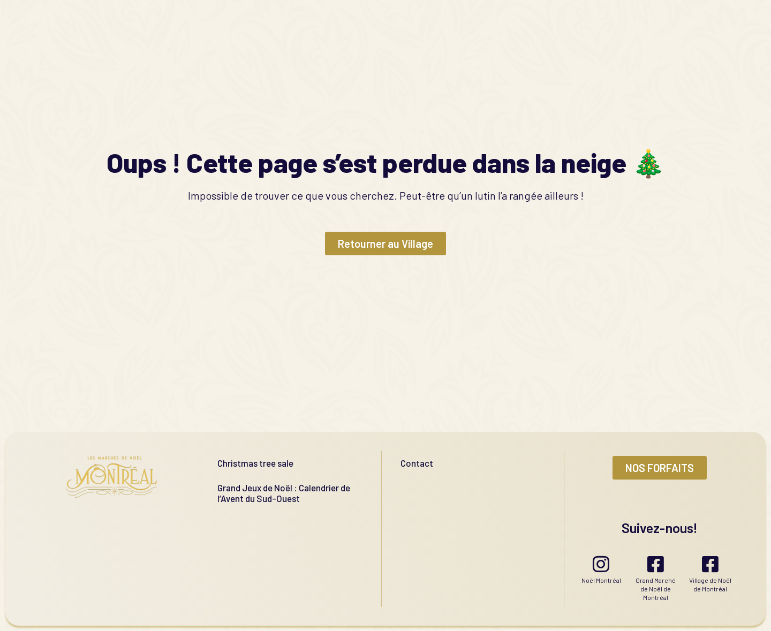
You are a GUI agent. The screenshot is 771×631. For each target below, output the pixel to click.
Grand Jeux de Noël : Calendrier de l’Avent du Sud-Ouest (283, 493)
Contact (416, 463)
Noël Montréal (601, 580)
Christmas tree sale (255, 463)
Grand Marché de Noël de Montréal (656, 588)
